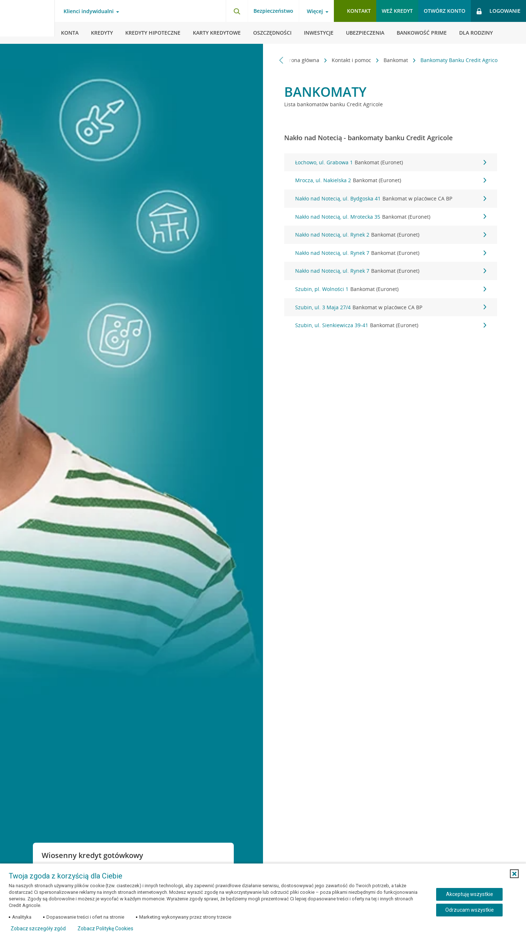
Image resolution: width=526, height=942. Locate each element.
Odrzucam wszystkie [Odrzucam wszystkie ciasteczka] (469, 910)
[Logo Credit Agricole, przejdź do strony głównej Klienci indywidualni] (27, 22)
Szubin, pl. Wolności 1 (390, 289)
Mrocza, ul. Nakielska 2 (390, 180)
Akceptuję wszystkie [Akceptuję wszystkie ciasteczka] (469, 894)
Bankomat (392, 60)
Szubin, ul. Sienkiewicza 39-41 (390, 325)
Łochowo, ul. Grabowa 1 (390, 162)
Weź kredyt (397, 10)
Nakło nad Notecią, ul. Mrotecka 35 (390, 217)
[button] (514, 874)
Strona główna (298, 60)
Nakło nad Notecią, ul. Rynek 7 (390, 253)
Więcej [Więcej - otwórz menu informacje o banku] (315, 11)
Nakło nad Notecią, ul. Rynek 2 (390, 234)
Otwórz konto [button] (444, 10)
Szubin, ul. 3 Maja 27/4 (390, 307)
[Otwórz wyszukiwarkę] (237, 11)
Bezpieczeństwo (273, 10)
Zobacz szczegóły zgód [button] (38, 928)
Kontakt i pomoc (348, 60)
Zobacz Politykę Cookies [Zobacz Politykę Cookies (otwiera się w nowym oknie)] (105, 928)
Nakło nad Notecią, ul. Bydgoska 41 (390, 198)
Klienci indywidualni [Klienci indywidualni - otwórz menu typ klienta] (89, 11)
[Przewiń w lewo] (281, 60)
